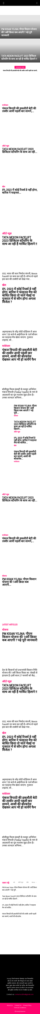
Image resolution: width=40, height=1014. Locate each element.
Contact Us (18, 1005)
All (14, 882)
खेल (3, 187)
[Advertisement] (20, 9)
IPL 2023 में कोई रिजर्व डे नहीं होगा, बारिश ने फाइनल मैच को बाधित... (25, 440)
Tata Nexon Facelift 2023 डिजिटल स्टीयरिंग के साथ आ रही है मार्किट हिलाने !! (19, 241)
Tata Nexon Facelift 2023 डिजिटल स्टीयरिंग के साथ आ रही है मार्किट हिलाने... (25, 425)
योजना (16, 416)
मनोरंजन (5, 105)
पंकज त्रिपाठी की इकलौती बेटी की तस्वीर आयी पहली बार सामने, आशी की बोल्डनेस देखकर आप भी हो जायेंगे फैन (19, 354)
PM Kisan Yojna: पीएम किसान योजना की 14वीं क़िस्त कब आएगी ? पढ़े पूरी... (25, 409)
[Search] (37, 3)
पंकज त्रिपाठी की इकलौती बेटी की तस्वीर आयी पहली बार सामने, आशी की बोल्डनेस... (25, 455)
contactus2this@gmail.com (24, 994)
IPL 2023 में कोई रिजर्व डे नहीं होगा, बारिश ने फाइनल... (19, 191)
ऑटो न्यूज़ (5, 146)
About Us (10, 1005)
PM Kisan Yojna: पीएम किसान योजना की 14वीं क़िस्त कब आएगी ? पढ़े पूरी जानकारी (19, 637)
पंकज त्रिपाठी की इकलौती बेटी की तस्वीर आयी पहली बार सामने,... (19, 110)
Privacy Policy (27, 1005)
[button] (3, 3)
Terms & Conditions (20, 1008)
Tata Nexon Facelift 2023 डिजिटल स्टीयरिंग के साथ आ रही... (19, 151)
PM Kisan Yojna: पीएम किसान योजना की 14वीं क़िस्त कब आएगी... (19, 582)
